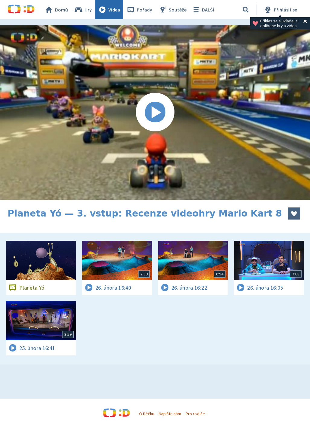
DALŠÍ (202, 9)
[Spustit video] (155, 112)
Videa (109, 9)
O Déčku (146, 413)
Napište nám (170, 413)
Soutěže (172, 9)
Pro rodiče (195, 413)
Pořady (139, 9)
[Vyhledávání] (246, 9)
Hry (83, 9)
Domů (56, 9)
